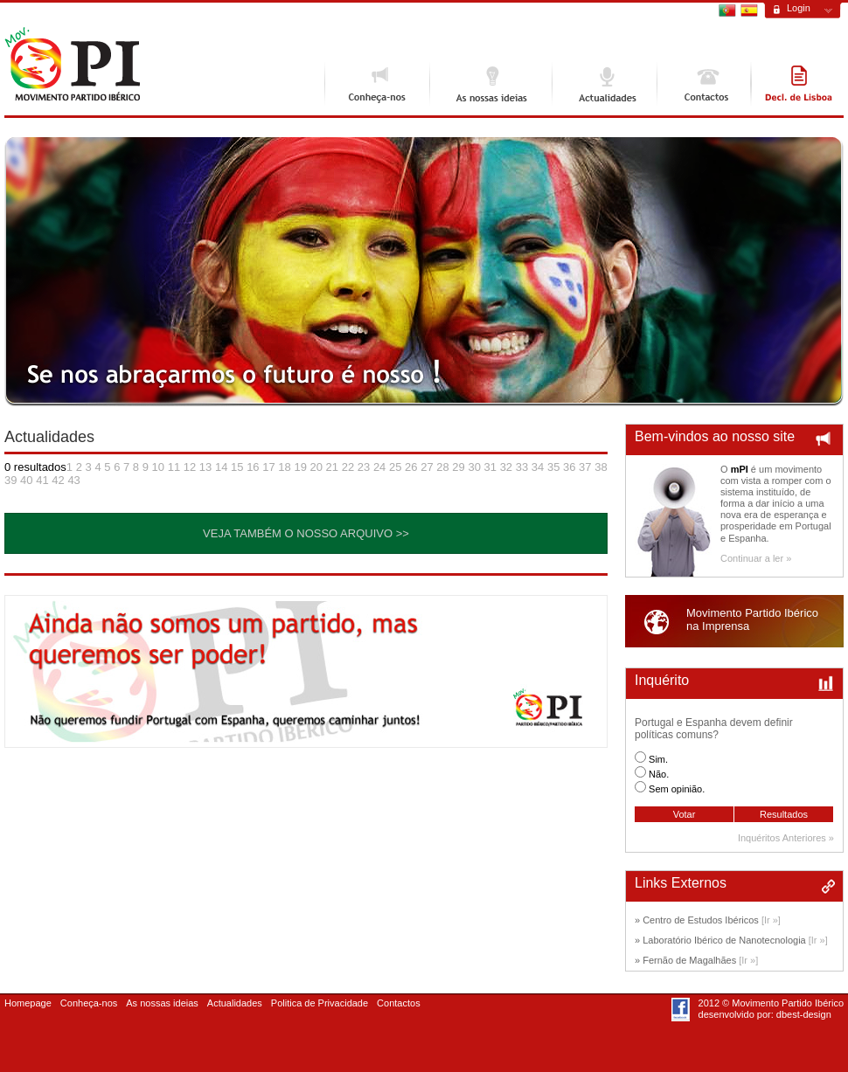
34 (538, 467)
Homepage (28, 1003)
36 (569, 467)
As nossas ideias (490, 84)
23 (364, 467)
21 (332, 467)
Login (798, 8)
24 (379, 467)
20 (316, 467)
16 (253, 467)
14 (221, 467)
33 (522, 467)
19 (300, 467)
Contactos (704, 84)
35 (553, 467)
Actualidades (604, 84)
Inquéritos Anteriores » (786, 838)
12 (190, 467)
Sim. (658, 759)
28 (442, 467)
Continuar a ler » (755, 558)
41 (42, 480)
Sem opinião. (677, 789)
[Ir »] (771, 920)
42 (58, 480)
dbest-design (803, 1014)
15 (237, 467)
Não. (659, 774)
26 (411, 467)
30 (474, 467)
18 (284, 467)
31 (490, 467)
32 (506, 467)
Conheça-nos (376, 84)
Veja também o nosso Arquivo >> (306, 533)
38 (600, 467)
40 (26, 480)
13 (205, 467)
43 (73, 480)
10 (158, 467)
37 (585, 467)
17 (268, 467)
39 (10, 480)
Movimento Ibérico (72, 64)
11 (174, 467)
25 (395, 467)
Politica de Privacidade (319, 1003)
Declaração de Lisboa (797, 84)
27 (427, 467)
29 (458, 467)
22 (348, 467)
